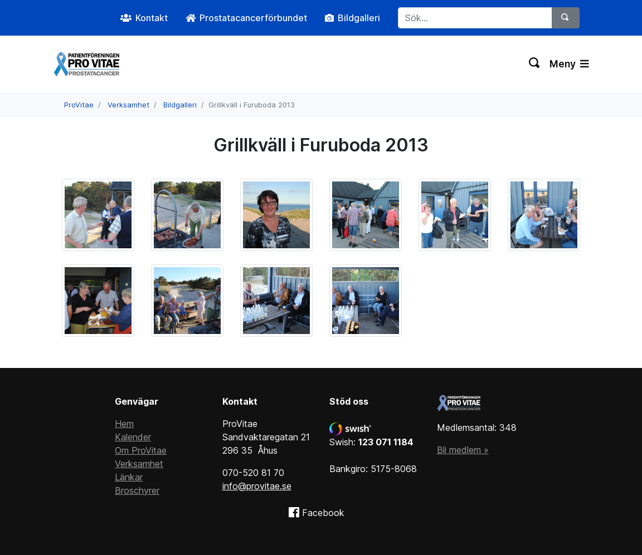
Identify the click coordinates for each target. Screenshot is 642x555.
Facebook (323, 512)
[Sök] (566, 17)
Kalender (133, 437)
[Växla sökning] (535, 64)
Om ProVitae (141, 450)
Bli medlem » (463, 449)
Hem (124, 423)
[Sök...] (475, 17)
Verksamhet (128, 105)
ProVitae (79, 105)
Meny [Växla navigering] (568, 64)
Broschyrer (137, 490)
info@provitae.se (256, 486)
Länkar (129, 477)
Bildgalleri (180, 105)
